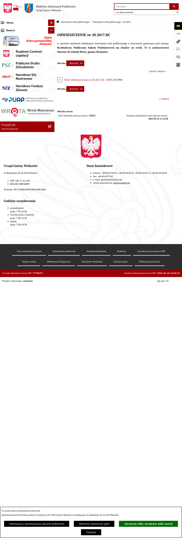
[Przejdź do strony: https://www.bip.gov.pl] (178, 34)
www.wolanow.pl (121, 478)
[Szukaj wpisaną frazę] (174, 6)
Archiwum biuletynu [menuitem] (13, 318)
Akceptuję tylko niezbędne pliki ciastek (148, 523)
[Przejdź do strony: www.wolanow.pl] (178, 41)
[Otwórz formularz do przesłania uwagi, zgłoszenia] (178, 57)
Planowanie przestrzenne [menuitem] (16, 113)
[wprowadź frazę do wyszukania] (142, 6)
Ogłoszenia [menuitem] (7, 68)
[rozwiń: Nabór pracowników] (52, 286)
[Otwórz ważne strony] (178, 49)
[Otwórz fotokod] (178, 65)
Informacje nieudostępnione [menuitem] (18, 312)
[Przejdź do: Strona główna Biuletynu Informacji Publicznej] (57, 22)
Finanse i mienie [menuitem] (11, 81)
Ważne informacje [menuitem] (11, 42)
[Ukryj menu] (51, 22)
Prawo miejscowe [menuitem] (11, 74)
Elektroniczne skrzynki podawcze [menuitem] (20, 305)
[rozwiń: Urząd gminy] (52, 55)
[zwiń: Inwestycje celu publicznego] (52, 127)
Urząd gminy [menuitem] (8, 55)
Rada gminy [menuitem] (8, 48)
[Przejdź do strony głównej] (39, 8)
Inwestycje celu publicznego (75, 21)
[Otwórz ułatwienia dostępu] (178, 26)
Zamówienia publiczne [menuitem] (14, 120)
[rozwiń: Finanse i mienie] (52, 81)
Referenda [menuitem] (7, 266)
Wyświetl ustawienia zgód (94, 523)
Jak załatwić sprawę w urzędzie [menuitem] (19, 61)
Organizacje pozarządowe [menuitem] (16, 279)
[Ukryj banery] (51, 326)
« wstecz (164, 99)
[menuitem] (27, 137)
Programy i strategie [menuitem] (13, 107)
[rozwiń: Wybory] (52, 260)
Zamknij (91, 532)
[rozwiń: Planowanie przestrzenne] (52, 114)
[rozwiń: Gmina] (52, 36)
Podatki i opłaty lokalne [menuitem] (15, 87)
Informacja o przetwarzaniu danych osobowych (36, 523)
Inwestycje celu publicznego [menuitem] (17, 126)
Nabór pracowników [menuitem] (13, 286)
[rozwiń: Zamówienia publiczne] (52, 120)
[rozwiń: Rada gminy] (52, 49)
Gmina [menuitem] (5, 35)
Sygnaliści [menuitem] (7, 292)
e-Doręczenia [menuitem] (9, 299)
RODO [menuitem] (5, 29)
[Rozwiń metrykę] (75, 63)
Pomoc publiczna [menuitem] (11, 94)
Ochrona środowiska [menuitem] (13, 273)
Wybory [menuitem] (5, 260)
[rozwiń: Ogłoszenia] (52, 68)
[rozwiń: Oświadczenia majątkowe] (52, 101)
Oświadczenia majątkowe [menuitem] (16, 100)
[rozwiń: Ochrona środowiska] (52, 273)
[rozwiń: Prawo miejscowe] (52, 75)
